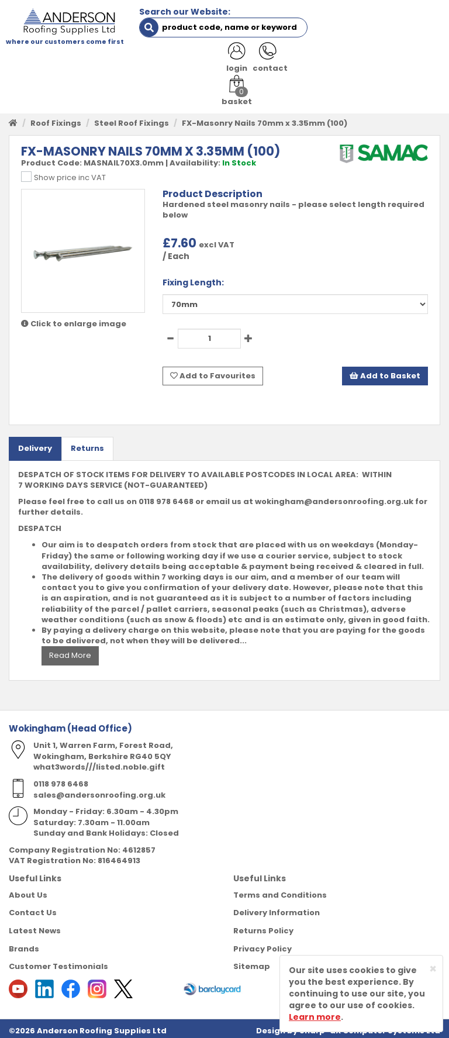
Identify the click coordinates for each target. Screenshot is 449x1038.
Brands (24, 943)
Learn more (315, 1017)
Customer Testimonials (58, 961)
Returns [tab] (87, 443)
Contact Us (33, 907)
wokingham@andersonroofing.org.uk (334, 496)
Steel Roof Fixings (131, 119)
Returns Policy (263, 926)
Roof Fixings (55, 119)
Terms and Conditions (280, 890)
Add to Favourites (212, 371)
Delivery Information (276, 907)
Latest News (35, 926)
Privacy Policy (262, 943)
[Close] (433, 969)
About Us (28, 890)
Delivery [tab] (35, 443)
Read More (70, 650)
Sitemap (251, 961)
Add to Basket (385, 371)
